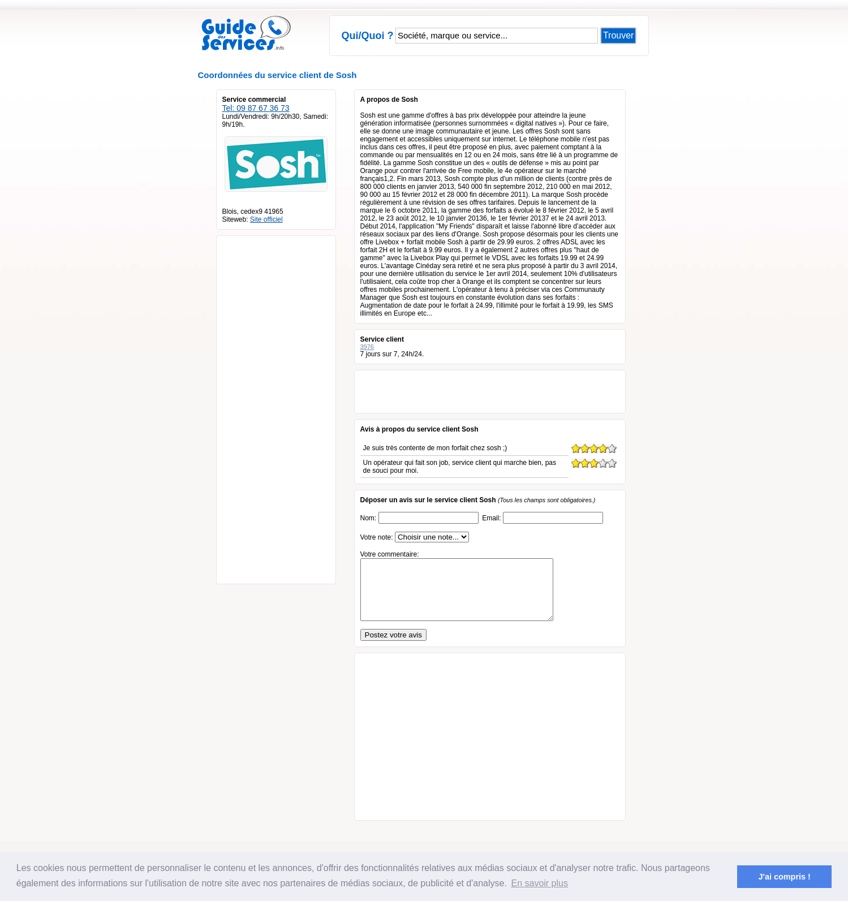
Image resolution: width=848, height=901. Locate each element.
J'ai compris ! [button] (785, 876)
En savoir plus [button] (539, 883)
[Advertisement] (273, 405)
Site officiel (266, 219)
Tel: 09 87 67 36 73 (256, 108)
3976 (367, 346)
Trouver (618, 35)
